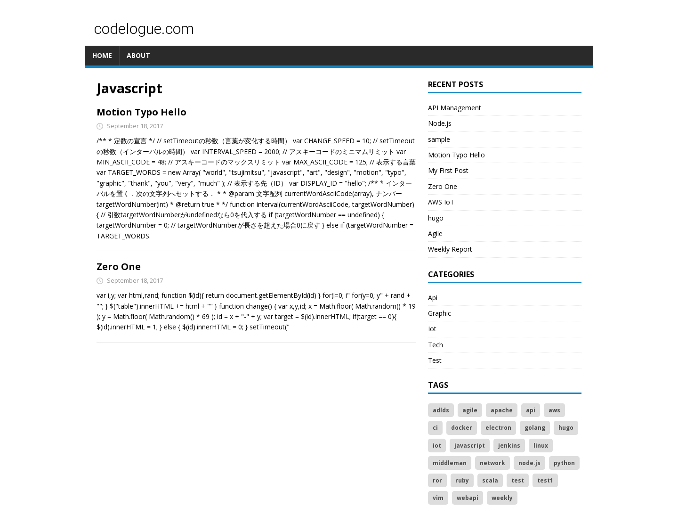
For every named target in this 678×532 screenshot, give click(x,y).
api (530, 410)
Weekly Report (450, 249)
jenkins (509, 446)
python (564, 463)
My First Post (448, 170)
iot (437, 446)
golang (535, 428)
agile (469, 410)
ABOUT (138, 55)
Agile (435, 233)
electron (498, 428)
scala (490, 480)
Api (432, 297)
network (492, 463)
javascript (469, 446)
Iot (432, 328)
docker (461, 428)
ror (437, 480)
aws (554, 410)
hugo (436, 217)
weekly (502, 498)
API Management (454, 107)
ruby (462, 480)
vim (438, 498)
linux (540, 446)
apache (502, 410)
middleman (450, 463)
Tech (435, 344)
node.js (529, 463)
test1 (545, 480)
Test (435, 360)
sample (439, 139)
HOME (102, 55)
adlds (441, 410)
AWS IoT (441, 201)
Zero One (119, 266)
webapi (467, 498)
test (517, 480)
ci (435, 428)
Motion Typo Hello (141, 112)
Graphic (439, 313)
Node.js (440, 123)
